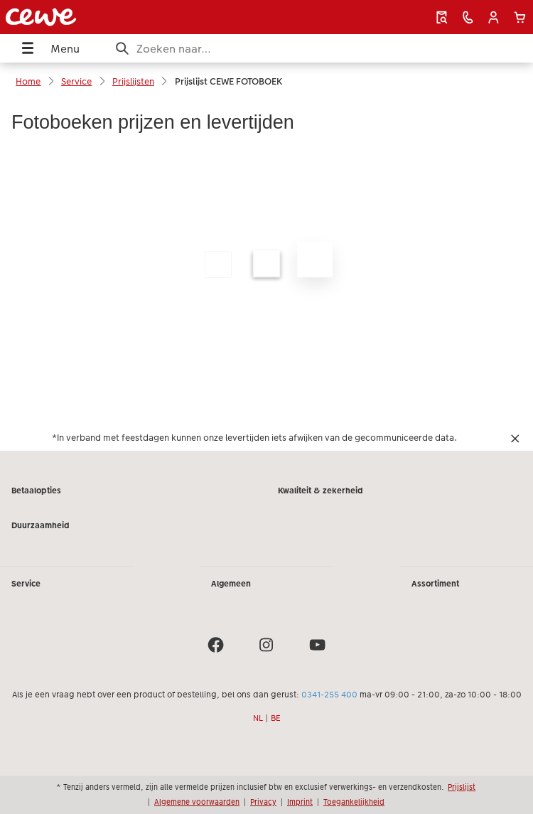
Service (26, 583)
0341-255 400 (329, 694)
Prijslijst (461, 787)
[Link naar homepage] (103, 17)
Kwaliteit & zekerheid (320, 490)
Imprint (300, 802)
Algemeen (231, 583)
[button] (493, 17)
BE (276, 718)
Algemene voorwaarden (196, 802)
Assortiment (435, 583)
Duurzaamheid (40, 525)
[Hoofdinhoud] (266, 275)
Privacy (263, 802)
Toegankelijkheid (353, 802)
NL (258, 718)
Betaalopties (36, 490)
